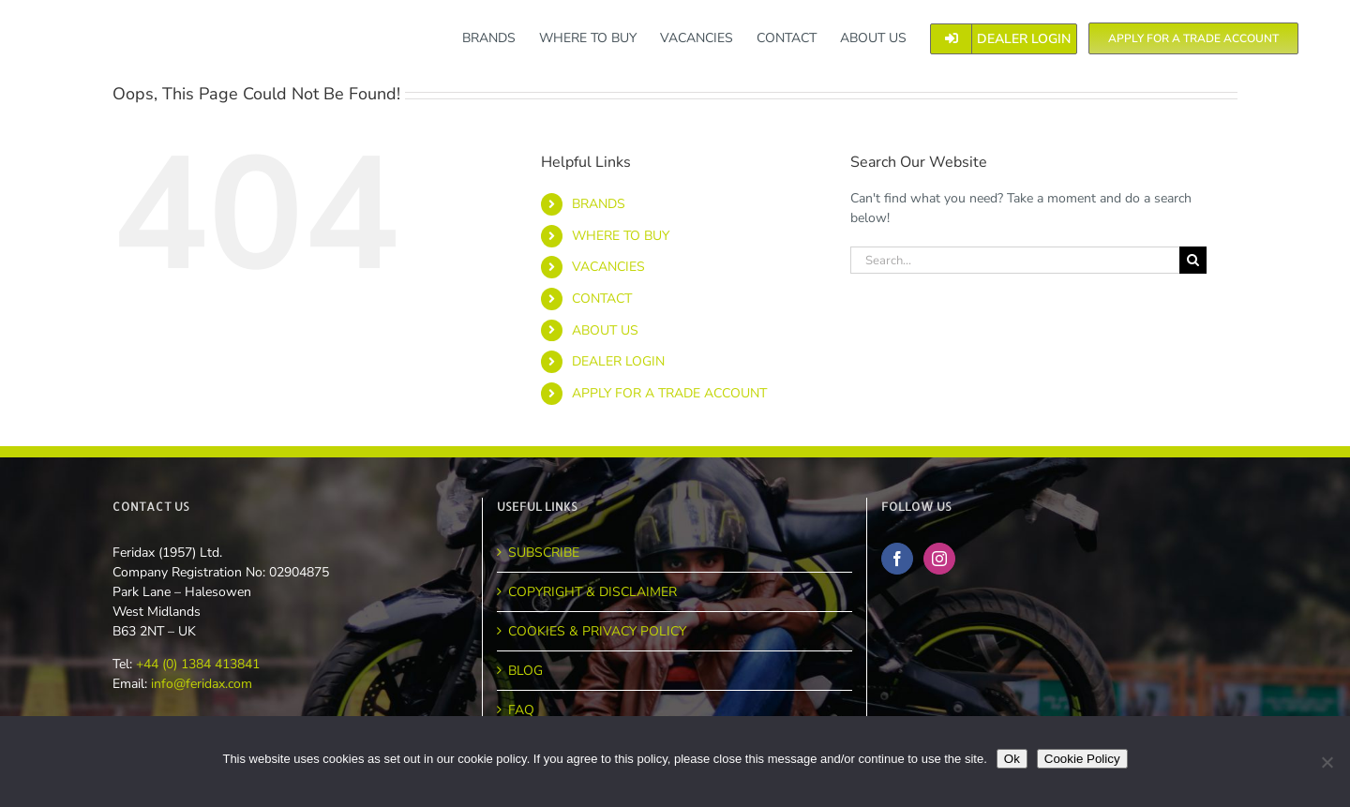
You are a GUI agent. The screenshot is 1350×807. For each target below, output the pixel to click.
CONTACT (602, 298)
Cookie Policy (1082, 759)
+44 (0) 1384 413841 (196, 664)
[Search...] (1014, 260)
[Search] (1193, 260)
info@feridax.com (201, 684)
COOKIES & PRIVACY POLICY (597, 631)
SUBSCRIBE (543, 552)
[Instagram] (939, 559)
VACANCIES (608, 267)
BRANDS (598, 204)
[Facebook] (897, 559)
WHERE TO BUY (620, 236)
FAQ (521, 710)
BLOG (525, 671)
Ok (1012, 759)
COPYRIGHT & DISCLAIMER (592, 592)
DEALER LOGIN (618, 361)
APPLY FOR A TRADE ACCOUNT (669, 393)
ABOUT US (605, 330)
